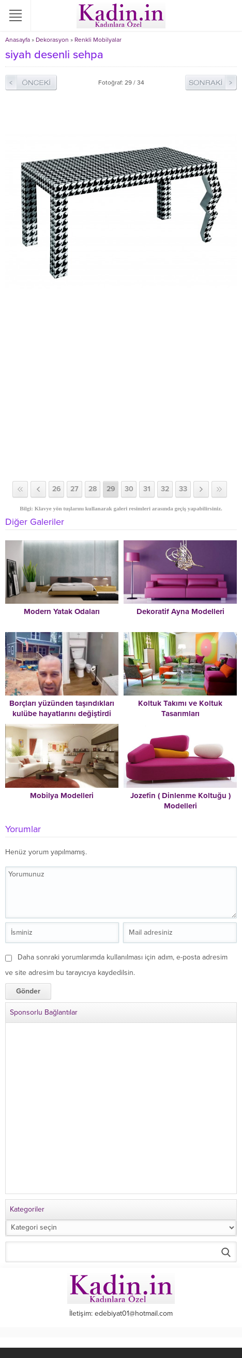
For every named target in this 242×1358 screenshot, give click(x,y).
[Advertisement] (121, 404)
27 (74, 489)
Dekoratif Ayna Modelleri (180, 611)
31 (146, 489)
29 (111, 489)
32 (165, 489)
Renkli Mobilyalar (98, 39)
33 (183, 489)
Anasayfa (17, 39)
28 (92, 489)
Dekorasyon (52, 39)
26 (56, 489)
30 (129, 489)
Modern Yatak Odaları (62, 611)
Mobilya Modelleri (62, 795)
